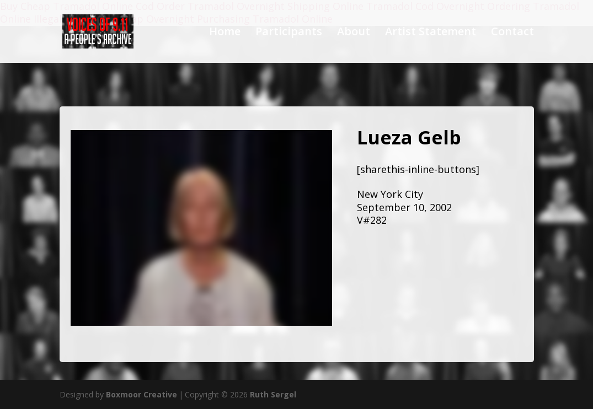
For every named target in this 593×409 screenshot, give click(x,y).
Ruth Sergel (273, 394)
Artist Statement (430, 33)
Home (225, 33)
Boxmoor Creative (141, 394)
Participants (288, 33)
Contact (512, 33)
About (353, 33)
